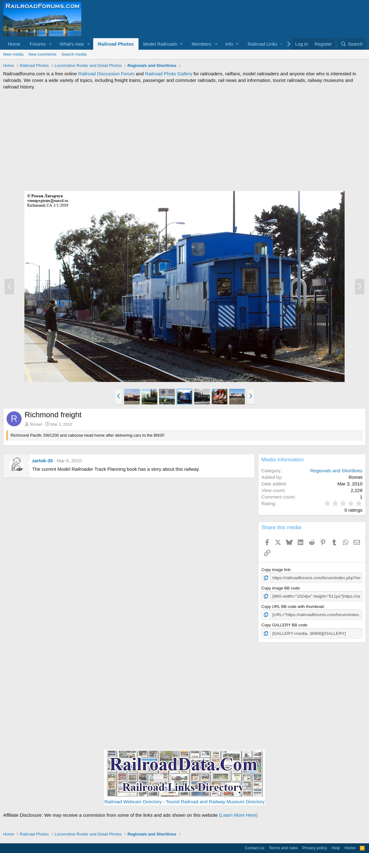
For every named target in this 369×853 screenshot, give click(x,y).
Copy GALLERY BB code (284, 624)
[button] (50, 44)
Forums (38, 44)
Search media (74, 54)
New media (13, 54)
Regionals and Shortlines (336, 470)
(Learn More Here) (238, 813)
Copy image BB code (280, 587)
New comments (42, 54)
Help (336, 847)
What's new (72, 44)
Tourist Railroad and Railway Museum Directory (215, 800)
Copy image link (276, 569)
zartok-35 (42, 460)
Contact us (254, 847)
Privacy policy (314, 847)
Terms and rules (283, 847)
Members (201, 44)
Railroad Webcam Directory (133, 800)
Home (14, 44)
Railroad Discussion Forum (106, 73)
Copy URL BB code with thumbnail (292, 606)
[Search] (351, 44)
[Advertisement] (184, 140)
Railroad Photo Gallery (168, 73)
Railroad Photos (116, 44)
